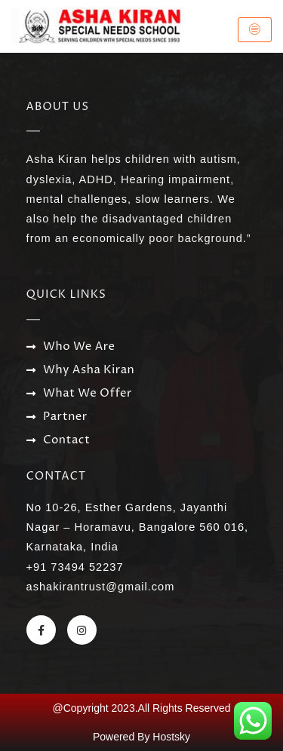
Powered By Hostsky (141, 737)
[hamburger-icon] (255, 30)
